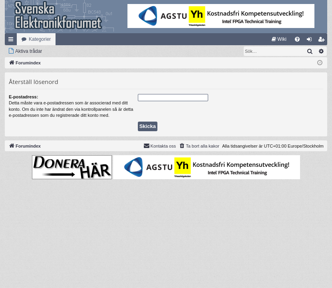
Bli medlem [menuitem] (323, 40)
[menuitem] (279, 39)
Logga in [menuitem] (311, 40)
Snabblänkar (12, 40)
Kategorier (40, 39)
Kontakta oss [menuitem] (159, 145)
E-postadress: (23, 96)
